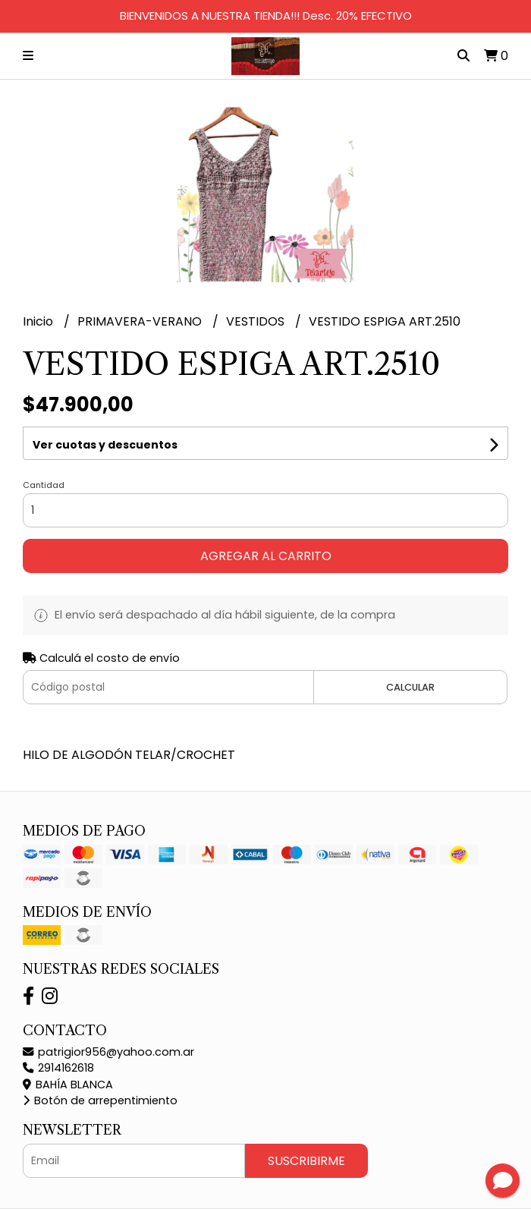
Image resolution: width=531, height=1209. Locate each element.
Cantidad (43, 485)
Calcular (410, 687)
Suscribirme (306, 1161)
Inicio (39, 321)
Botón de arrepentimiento (100, 1100)
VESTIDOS (256, 321)
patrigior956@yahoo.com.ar (108, 1051)
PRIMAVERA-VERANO (141, 321)
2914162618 (58, 1067)
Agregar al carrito (265, 556)
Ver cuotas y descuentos (105, 444)
